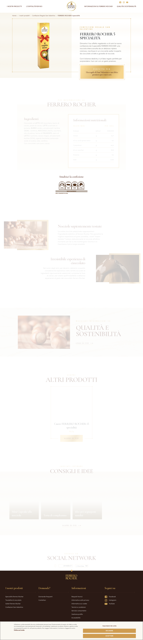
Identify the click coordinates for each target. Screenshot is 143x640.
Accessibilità (76, 618)
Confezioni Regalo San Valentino (43, 15)
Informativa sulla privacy (80, 600)
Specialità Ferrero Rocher (14, 596)
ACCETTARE (109, 636)
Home (14, 15)
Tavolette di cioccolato (13, 600)
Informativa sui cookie (79, 603)
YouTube (110, 603)
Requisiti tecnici (77, 596)
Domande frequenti (45, 596)
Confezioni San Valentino (14, 607)
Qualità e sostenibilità (126, 6)
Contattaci (42, 600)
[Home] (71, 6)
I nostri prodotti (14, 6)
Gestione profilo (77, 614)
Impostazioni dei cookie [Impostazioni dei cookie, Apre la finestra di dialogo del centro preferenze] (109, 626)
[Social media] (120, 2)
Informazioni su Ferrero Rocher (98, 6)
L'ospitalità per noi (34, 6)
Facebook (110, 596)
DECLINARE (109, 630)
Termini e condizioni (79, 607)
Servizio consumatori (79, 610)
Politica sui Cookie (19, 630)
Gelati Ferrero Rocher (13, 603)
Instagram (110, 600)
